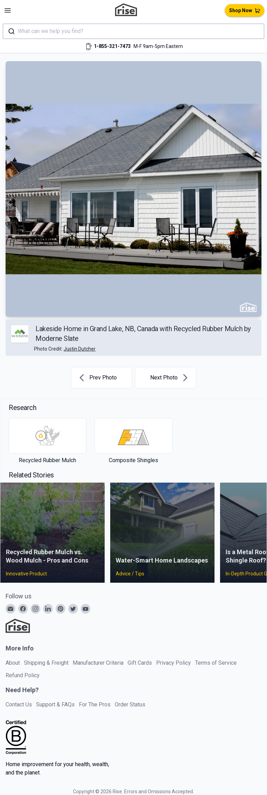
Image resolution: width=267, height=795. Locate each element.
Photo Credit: (65, 349)
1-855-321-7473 (112, 46)
